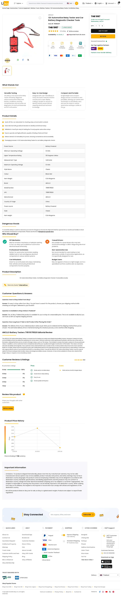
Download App (27, 535)
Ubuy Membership (8, 563)
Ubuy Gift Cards (27, 553)
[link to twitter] (28, 60)
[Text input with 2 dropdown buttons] (46, 3)
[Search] (76, 3)
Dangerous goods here (46, 231)
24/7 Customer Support (111, 536)
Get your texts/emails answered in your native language (110, 543)
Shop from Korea (60, 587)
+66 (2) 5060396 (108, 553)
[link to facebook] (23, 60)
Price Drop (66, 27)
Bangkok (84, 535)
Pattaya (84, 541)
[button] (87, 3)
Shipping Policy (7, 556)
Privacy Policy (59, 592)
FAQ (23, 547)
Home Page (5, 8)
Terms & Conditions (46, 592)
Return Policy (26, 544)
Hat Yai (83, 556)
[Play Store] (106, 567)
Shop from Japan (30, 587)
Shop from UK (18, 587)
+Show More (46, 560)
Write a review (8, 408)
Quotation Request (8, 541)
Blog (23, 556)
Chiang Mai (85, 538)
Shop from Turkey (86, 587)
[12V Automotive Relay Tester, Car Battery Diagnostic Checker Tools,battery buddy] (23, 38)
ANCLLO (50, 15)
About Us (5, 535)
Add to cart (103, 31)
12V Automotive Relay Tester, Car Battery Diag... (65, 8)
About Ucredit (26, 550)
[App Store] (106, 562)
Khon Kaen (85, 553)
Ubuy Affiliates (27, 560)
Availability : (52, 35)
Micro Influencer (7, 560)
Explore (17, 3)
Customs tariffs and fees (10, 553)
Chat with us (23, 285)
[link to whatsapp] (18, 60)
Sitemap (5, 547)
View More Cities (87, 560)
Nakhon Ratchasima (88, 547)
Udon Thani (85, 550)
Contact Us (6, 538)
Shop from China (73, 587)
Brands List (25, 538)
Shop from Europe (99, 587)
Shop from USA (6, 587)
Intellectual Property (9, 544)
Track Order (6, 550)
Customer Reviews (28, 541)
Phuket (83, 544)
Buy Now (103, 36)
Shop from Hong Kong (45, 587)
